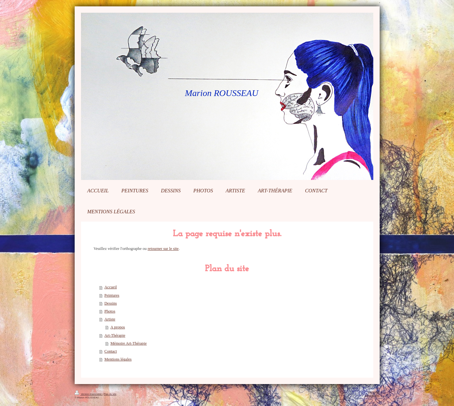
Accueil (111, 287)
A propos (117, 327)
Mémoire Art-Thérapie (128, 343)
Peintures (112, 295)
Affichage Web (372, 395)
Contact (111, 351)
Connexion (374, 391)
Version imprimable (89, 394)
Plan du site (110, 394)
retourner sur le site (163, 248)
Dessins (111, 303)
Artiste (110, 319)
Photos (110, 311)
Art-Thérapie (115, 335)
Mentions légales (118, 359)
